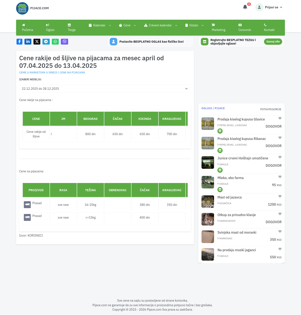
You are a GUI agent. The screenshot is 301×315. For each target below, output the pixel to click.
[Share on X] (36, 42)
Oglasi (50, 27)
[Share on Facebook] (20, 42)
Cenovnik (245, 27)
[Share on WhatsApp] (55, 42)
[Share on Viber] (64, 42)
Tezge (72, 27)
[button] (100, 25)
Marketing (218, 27)
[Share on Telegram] (46, 42)
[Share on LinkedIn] (27, 42)
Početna (27, 27)
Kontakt (269, 27)
